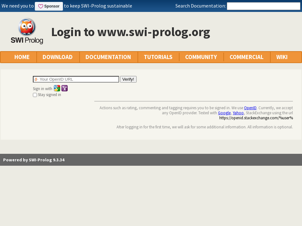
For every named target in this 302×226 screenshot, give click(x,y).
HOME (22, 57)
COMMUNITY (201, 57)
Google (224, 112)
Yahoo (238, 112)
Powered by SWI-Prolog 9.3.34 (33, 160)
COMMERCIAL (246, 57)
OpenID (250, 107)
